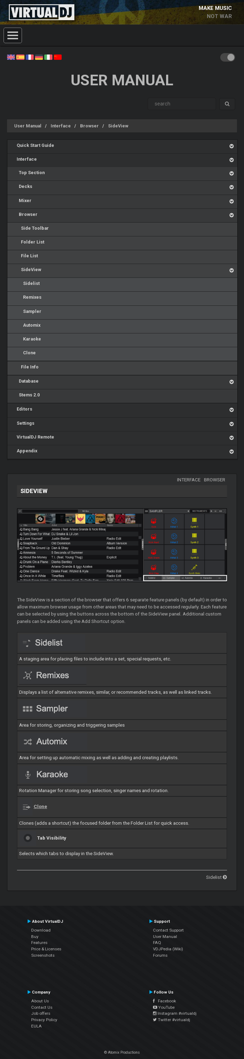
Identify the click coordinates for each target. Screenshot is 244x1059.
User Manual (27, 125)
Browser (89, 125)
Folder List (30, 242)
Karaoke (29, 339)
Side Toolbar (33, 228)
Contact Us (41, 1007)
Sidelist (28, 283)
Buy (35, 936)
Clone (26, 352)
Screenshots (43, 955)
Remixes (29, 297)
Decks (24, 186)
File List (27, 255)
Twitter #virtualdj (171, 1019)
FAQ (157, 942)
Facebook (164, 1000)
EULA (36, 1026)
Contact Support (168, 930)
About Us (40, 1000)
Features (39, 942)
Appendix (27, 450)
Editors (24, 409)
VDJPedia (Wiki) (168, 948)
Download (41, 930)
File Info (28, 367)
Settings (25, 423)
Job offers (40, 1013)
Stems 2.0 (28, 394)
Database (28, 381)
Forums (160, 955)
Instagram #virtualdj (175, 1013)
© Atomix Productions (122, 1052)
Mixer (24, 200)
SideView (118, 125)
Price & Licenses (46, 948)
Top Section (31, 172)
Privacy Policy (44, 1019)
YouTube (164, 1007)
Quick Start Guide (35, 145)
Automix (28, 325)
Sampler (29, 311)
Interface (61, 125)
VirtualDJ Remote (35, 437)
